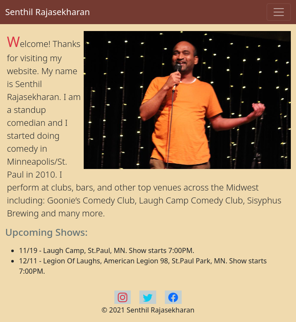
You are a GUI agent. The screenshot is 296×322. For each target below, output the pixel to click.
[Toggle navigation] (279, 12)
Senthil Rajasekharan (47, 12)
